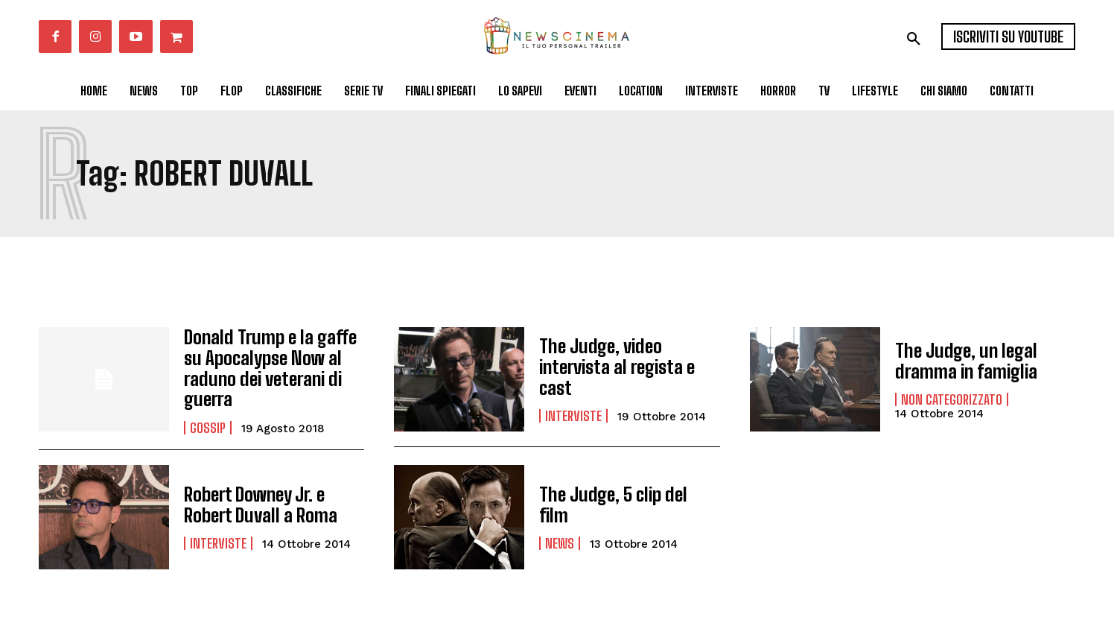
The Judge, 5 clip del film (626, 502)
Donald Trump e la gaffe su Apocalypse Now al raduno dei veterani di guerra (267, 366)
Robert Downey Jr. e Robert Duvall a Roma (257, 501)
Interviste (573, 414)
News (559, 530)
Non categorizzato (951, 398)
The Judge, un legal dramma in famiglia (965, 360)
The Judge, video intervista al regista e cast (615, 366)
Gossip (208, 424)
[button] (914, 39)
